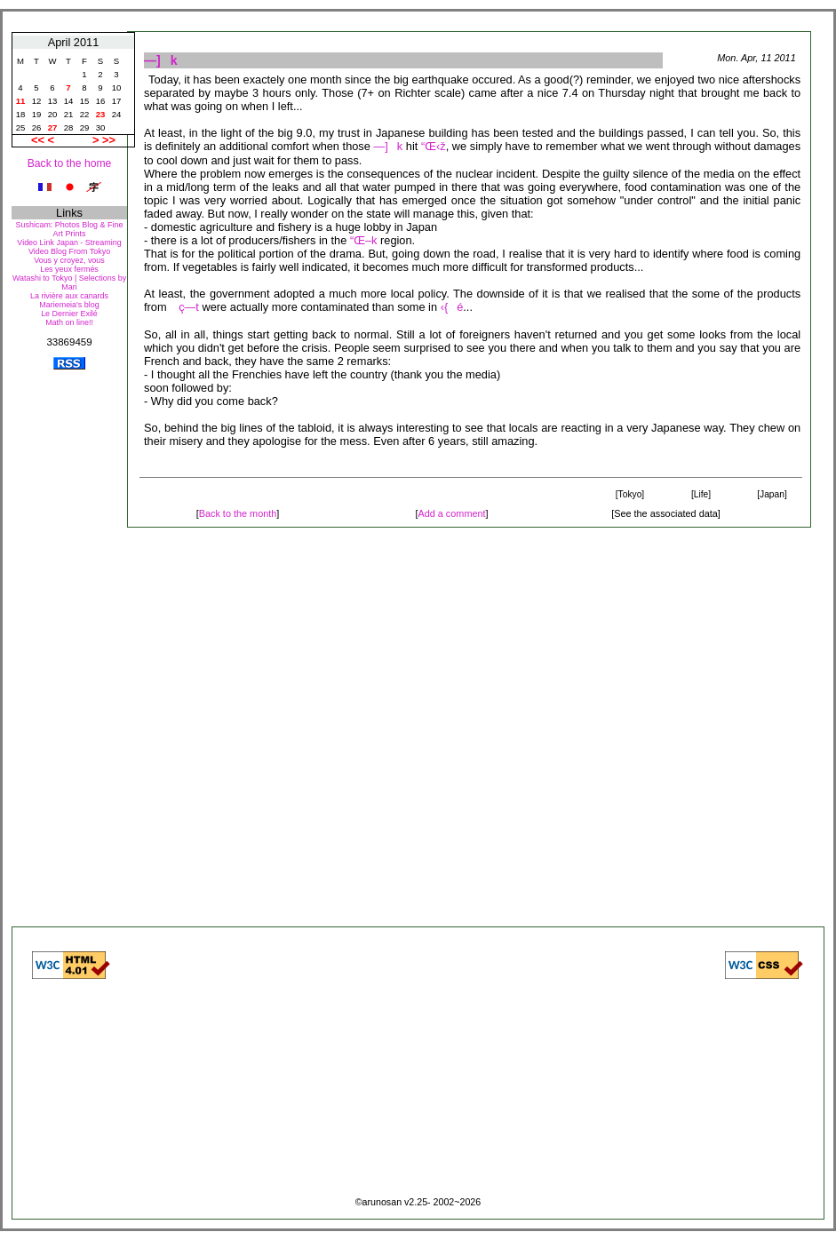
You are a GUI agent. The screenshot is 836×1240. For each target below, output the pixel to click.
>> (108, 140)
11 (21, 101)
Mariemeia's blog (69, 304)
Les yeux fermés (69, 269)
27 (53, 127)
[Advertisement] (69, 647)
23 (101, 114)
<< (39, 140)
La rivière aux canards (69, 295)
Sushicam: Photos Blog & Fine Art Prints (69, 229)
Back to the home (70, 163)
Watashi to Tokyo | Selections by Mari (69, 282)
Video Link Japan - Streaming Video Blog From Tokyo (69, 247)
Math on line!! (69, 322)
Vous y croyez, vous (69, 260)
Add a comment (451, 513)
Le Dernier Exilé (69, 313)
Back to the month (238, 513)
